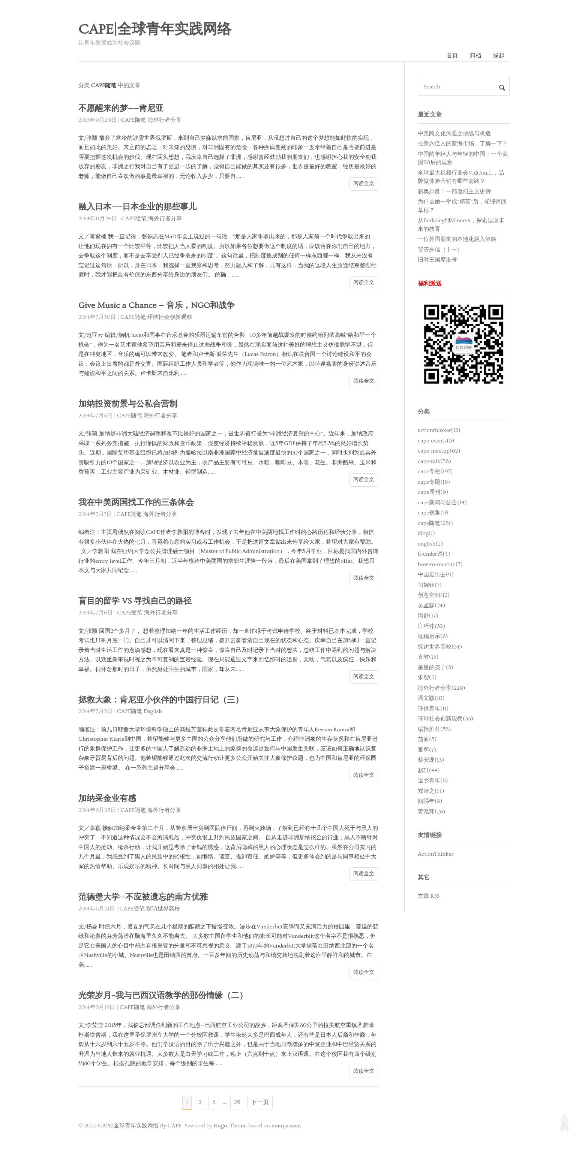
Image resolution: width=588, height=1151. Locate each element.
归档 (475, 55)
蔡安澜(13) (431, 760)
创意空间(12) (434, 595)
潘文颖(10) (431, 698)
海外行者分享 (165, 120)
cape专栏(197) (435, 472)
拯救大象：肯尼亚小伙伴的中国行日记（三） (164, 700)
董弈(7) (427, 750)
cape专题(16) (434, 482)
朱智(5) (427, 678)
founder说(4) (434, 554)
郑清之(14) (431, 791)
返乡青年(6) (433, 781)
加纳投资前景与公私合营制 (130, 404)
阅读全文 (363, 184)
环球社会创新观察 (169, 317)
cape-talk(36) (434, 462)
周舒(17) (428, 616)
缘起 (498, 55)
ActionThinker (435, 854)
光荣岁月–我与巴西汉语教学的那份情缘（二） (166, 996)
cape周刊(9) (433, 492)
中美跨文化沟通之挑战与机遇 (454, 133)
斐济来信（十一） (440, 250)
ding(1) (426, 534)
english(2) (430, 544)
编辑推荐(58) (434, 729)
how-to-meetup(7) (440, 565)
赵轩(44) (429, 771)
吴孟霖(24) (431, 606)
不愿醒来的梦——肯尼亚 (122, 109)
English (153, 712)
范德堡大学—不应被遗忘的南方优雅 (145, 897)
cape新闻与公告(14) (442, 503)
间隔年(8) (430, 801)
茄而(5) (427, 740)
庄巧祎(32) (431, 626)
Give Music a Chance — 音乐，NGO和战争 (158, 306)
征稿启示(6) (433, 637)
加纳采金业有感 (108, 799)
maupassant (287, 1126)
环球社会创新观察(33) (445, 719)
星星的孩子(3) (435, 668)
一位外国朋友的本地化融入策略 (457, 239)
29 (237, 1103)
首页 (451, 55)
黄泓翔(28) (431, 812)
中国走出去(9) (436, 575)
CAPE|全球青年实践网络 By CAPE (140, 1126)
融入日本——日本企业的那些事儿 (140, 207)
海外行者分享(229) (441, 688)
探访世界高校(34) (440, 647)
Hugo (220, 1126)
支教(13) (428, 657)
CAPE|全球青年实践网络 (154, 29)
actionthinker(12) (439, 431)
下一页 (261, 1103)
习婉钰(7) (430, 585)
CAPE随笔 (134, 120)
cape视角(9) (433, 513)
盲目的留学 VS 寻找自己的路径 (137, 601)
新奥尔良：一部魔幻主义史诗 (454, 191)
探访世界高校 (163, 909)
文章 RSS (429, 896)
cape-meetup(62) (439, 451)
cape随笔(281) (435, 523)
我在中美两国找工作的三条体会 (138, 503)
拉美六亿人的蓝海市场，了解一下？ (463, 144)
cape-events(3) (436, 441)
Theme (238, 1126)
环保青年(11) (433, 709)
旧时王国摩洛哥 (437, 260)
